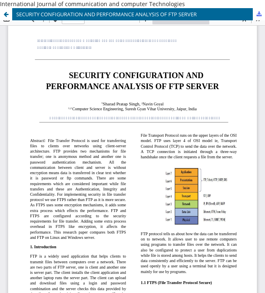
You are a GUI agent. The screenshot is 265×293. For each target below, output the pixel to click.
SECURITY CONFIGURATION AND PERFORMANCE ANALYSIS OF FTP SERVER (106, 14)
